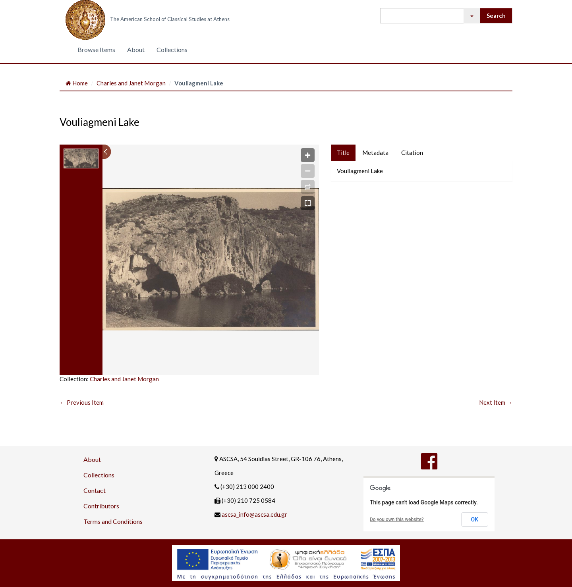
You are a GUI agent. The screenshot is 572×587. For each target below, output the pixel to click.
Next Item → (495, 402)
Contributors (101, 506)
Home (77, 83)
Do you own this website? (397, 519)
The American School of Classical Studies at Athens (170, 19)
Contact (94, 490)
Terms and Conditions (113, 521)
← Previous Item (82, 402)
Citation (412, 152)
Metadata (375, 152)
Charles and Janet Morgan (131, 83)
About (136, 49)
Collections (172, 49)
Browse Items (96, 49)
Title (343, 152)
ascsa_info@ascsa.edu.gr (254, 514)
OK (475, 519)
